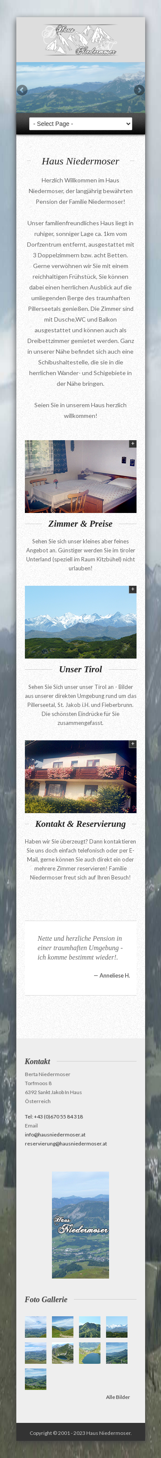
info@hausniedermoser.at (55, 1134)
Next (138, 90)
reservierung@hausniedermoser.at (66, 1143)
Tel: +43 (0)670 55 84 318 (54, 1116)
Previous (22, 90)
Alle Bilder (118, 1397)
